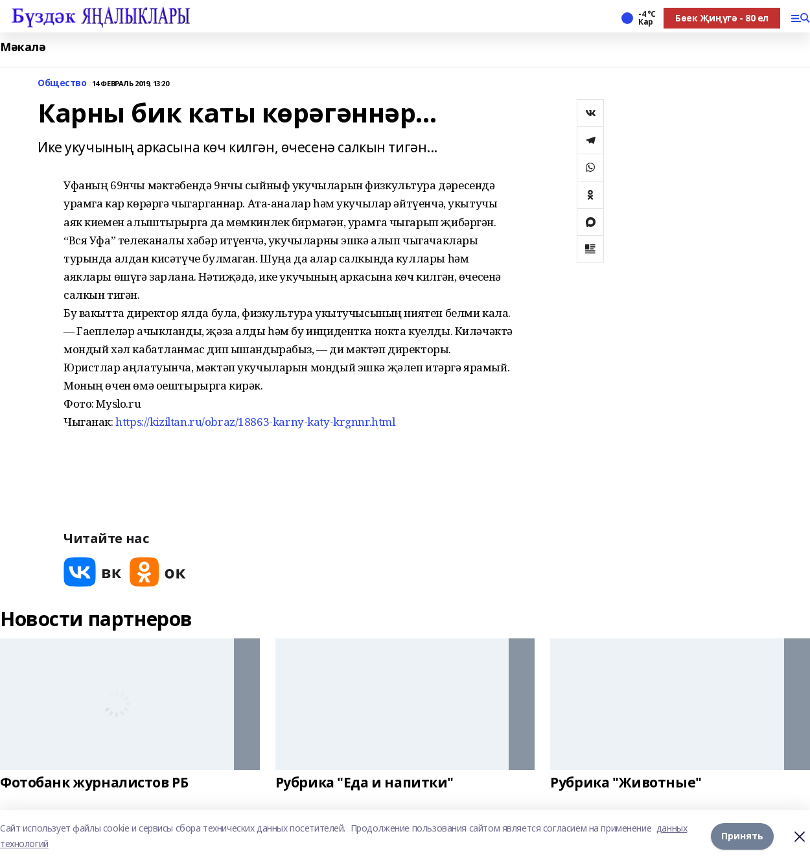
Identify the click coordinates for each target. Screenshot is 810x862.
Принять (742, 836)
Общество (62, 83)
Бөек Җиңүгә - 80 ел (722, 18)
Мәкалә (22, 47)
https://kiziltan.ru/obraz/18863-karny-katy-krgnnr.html (255, 421)
